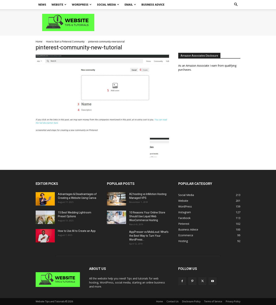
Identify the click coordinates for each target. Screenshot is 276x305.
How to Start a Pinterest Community (65, 41)
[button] (235, 5)
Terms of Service (213, 301)
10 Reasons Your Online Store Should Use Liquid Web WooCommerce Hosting (147, 216)
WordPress (81, 4)
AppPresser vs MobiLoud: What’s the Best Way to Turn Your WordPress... (148, 235)
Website (59, 4)
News (42, 4)
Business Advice (152, 4)
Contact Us (172, 301)
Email (130, 4)
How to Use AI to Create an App (77, 230)
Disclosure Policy (191, 301)
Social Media (108, 4)
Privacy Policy (233, 301)
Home (39, 41)
